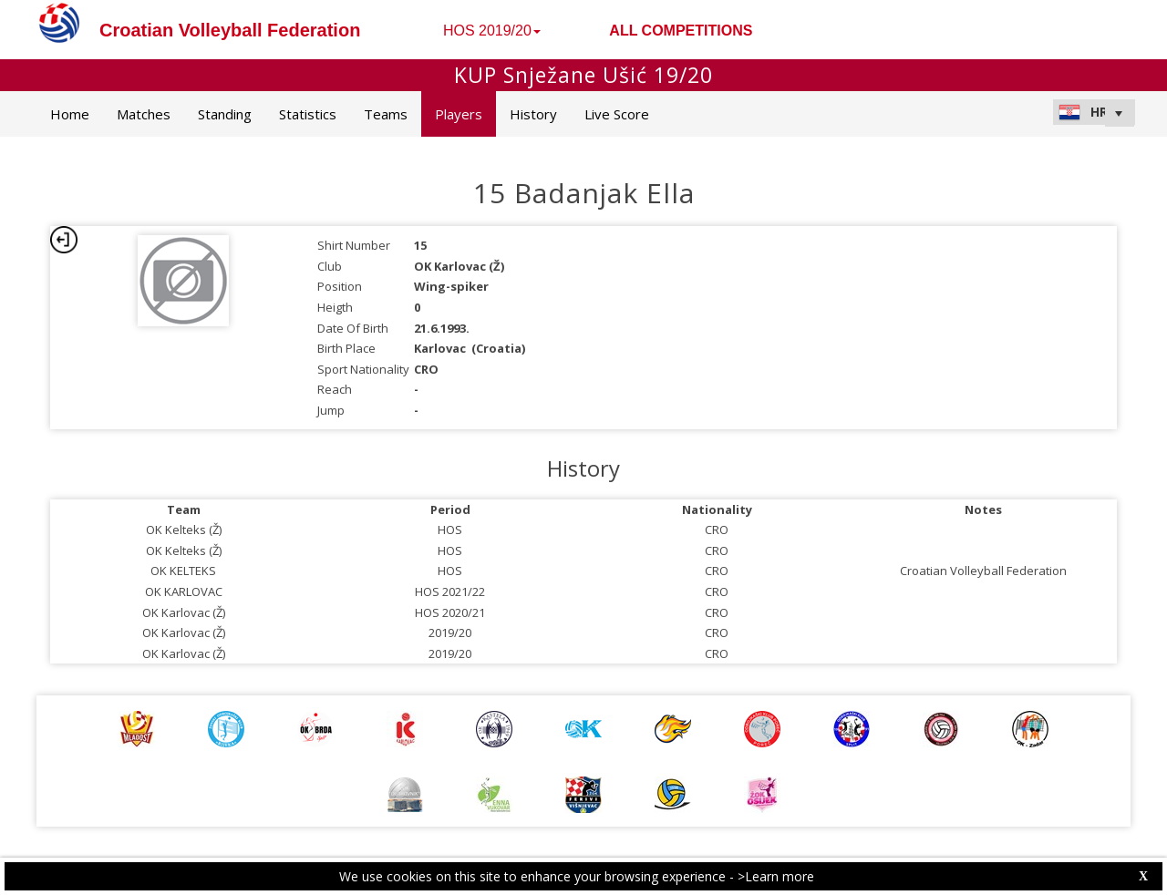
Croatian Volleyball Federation (229, 30)
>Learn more (776, 876)
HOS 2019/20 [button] (492, 30)
